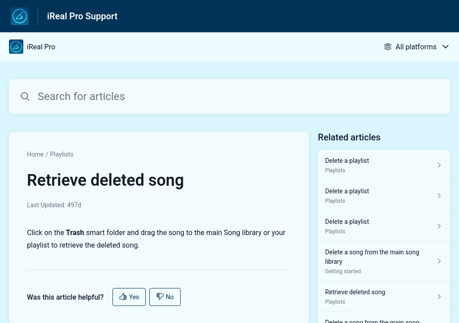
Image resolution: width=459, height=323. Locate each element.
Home (35, 154)
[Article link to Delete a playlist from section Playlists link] (384, 165)
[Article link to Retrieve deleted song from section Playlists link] (384, 296)
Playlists (61, 154)
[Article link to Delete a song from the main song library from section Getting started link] (384, 261)
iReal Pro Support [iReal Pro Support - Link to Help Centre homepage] (82, 16)
